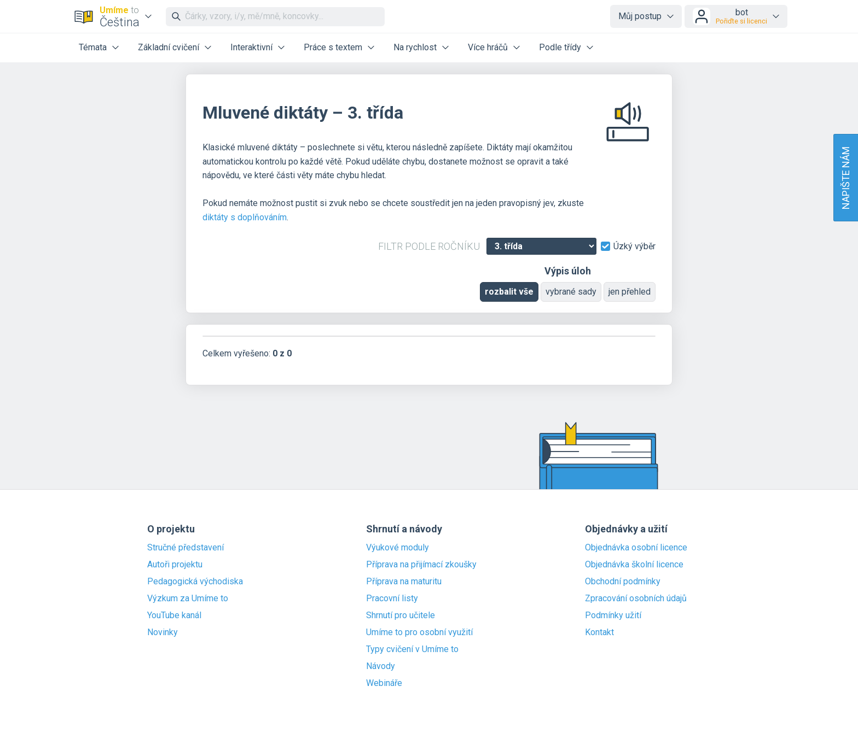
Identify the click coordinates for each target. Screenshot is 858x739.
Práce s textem (333, 47)
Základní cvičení (168, 47)
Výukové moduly (397, 548)
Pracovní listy (392, 598)
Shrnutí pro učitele (400, 615)
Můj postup (640, 16)
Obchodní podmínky (622, 581)
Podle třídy (560, 47)
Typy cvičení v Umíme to (412, 649)
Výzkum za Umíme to (187, 598)
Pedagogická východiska (195, 581)
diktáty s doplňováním (244, 217)
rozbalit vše (509, 291)
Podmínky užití (613, 615)
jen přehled (629, 291)
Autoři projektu (174, 565)
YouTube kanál (174, 615)
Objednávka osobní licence (636, 548)
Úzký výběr (634, 246)
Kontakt (599, 632)
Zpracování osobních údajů (636, 598)
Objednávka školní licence (634, 565)
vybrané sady (571, 291)
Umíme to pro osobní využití (419, 632)
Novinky (162, 632)
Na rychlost (415, 47)
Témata (93, 47)
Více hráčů (488, 47)
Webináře (384, 683)
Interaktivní (251, 47)
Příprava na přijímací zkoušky (421, 565)
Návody (380, 666)
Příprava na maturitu (404, 581)
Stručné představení (185, 548)
